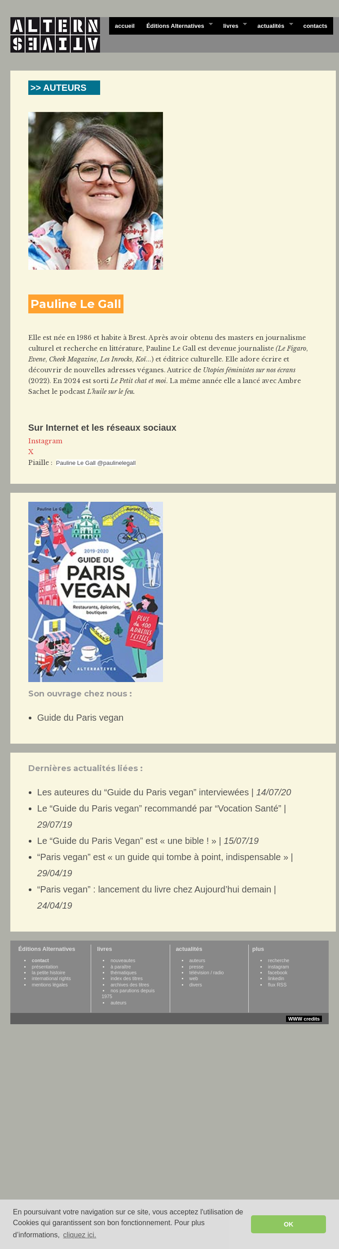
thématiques (123, 972)
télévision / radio (206, 972)
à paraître (120, 966)
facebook (277, 972)
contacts (315, 25)
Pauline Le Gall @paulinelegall (96, 462)
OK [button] (289, 1224)
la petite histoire (49, 972)
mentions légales (50, 984)
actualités (272, 25)
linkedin (276, 978)
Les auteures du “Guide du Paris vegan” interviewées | (164, 792)
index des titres (126, 978)
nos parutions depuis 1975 (127, 993)
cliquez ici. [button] (79, 1235)
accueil (125, 25)
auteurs (118, 1002)
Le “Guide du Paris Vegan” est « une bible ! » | (148, 841)
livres (232, 25)
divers (195, 984)
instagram (278, 966)
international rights (51, 978)
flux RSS (277, 984)
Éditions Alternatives (177, 25)
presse (196, 966)
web (193, 978)
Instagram (45, 441)
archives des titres (129, 984)
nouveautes (122, 960)
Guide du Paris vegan (80, 718)
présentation (45, 966)
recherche (278, 960)
